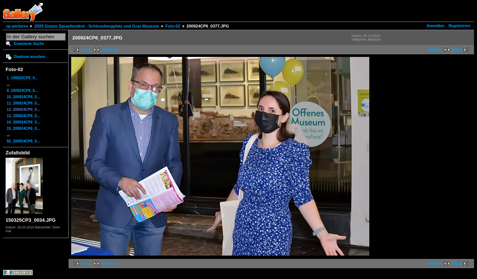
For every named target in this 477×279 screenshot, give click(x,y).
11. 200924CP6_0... (23, 103)
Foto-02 (172, 26)
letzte (456, 50)
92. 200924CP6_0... (23, 141)
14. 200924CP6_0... (23, 122)
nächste (435, 50)
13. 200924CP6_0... (23, 116)
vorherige (110, 50)
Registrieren (459, 26)
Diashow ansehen (29, 57)
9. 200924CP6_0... (22, 91)
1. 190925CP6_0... (22, 78)
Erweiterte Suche (29, 44)
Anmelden (436, 26)
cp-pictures (17, 26)
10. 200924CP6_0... (23, 97)
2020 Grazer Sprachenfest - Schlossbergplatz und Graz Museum (96, 26)
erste (85, 50)
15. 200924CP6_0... (23, 128)
